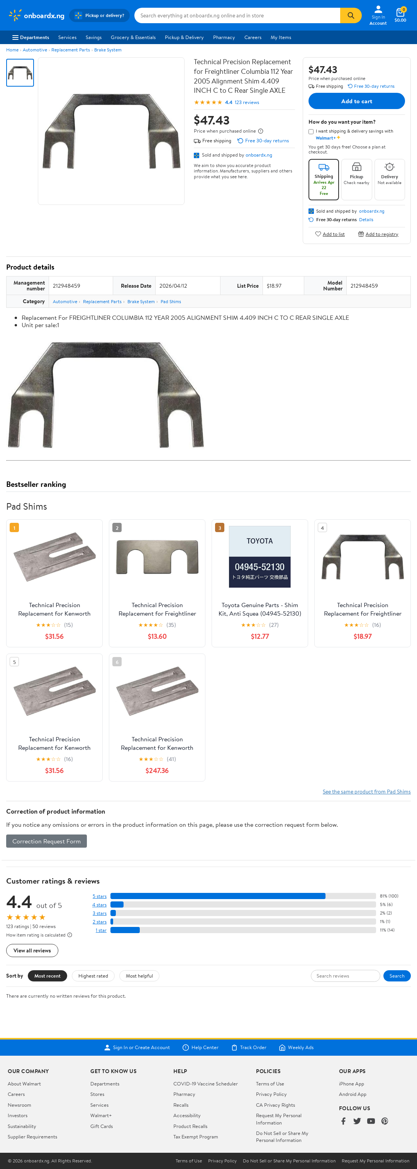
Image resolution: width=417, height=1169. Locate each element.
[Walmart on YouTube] (371, 1121)
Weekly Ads (296, 1047)
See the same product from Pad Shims (367, 791)
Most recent (47, 975)
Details (366, 219)
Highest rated (93, 975)
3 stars (100, 913)
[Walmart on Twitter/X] (357, 1121)
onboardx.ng (259, 154)
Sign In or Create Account (137, 1047)
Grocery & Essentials (133, 37)
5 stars (100, 896)
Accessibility (187, 1115)
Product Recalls (190, 1126)
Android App (352, 1093)
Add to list (330, 233)
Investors (17, 1115)
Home (12, 49)
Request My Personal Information (279, 1119)
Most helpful (139, 975)
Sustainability (22, 1126)
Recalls (180, 1104)
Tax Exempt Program (195, 1136)
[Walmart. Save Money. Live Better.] (36, 15)
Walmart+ (101, 1115)
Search (397, 975)
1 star (101, 930)
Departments (30, 37)
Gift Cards (101, 1126)
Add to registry (378, 233)
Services (67, 37)
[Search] (351, 15)
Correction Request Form (46, 841)
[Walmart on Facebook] (343, 1121)
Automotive (35, 49)
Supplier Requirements (32, 1136)
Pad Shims (171, 301)
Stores (97, 1093)
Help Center (200, 1047)
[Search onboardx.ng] (237, 15)
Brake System (108, 49)
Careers (252, 37)
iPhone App (351, 1083)
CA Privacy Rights (275, 1104)
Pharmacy (224, 37)
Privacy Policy (271, 1093)
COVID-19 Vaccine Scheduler (205, 1083)
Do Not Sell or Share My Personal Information (282, 1136)
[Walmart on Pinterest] (385, 1121)
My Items (281, 37)
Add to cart (356, 101)
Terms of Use (270, 1083)
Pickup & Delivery (184, 37)
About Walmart (24, 1083)
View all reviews (32, 950)
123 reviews (247, 102)
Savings (94, 37)
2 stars (100, 922)
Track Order (248, 1047)
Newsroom (19, 1104)
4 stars (99, 905)
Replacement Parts (70, 49)
